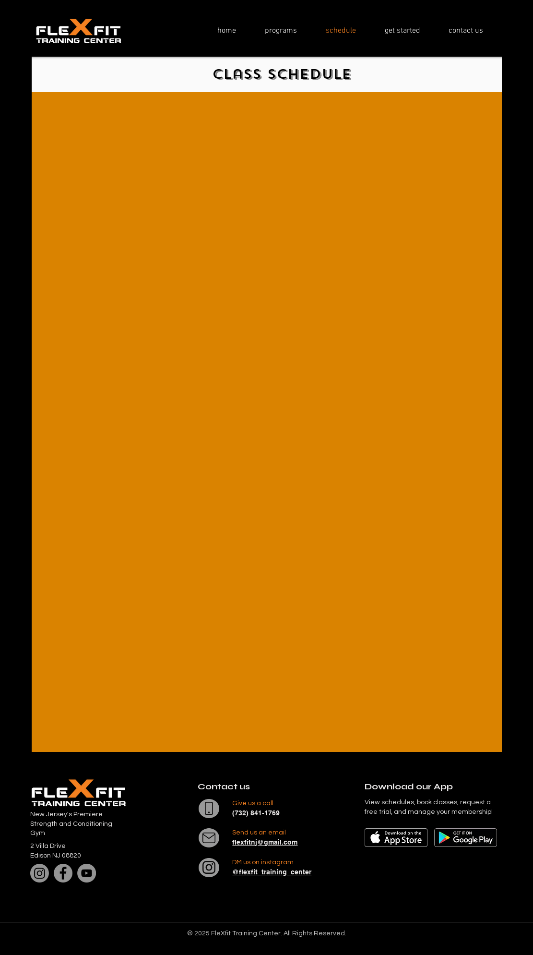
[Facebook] (63, 873)
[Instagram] (39, 873)
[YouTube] (86, 873)
